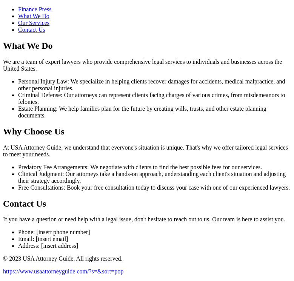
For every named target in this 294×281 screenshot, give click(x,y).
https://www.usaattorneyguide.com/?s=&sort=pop (63, 271)
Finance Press (34, 9)
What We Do (33, 16)
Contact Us (31, 29)
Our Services (33, 23)
